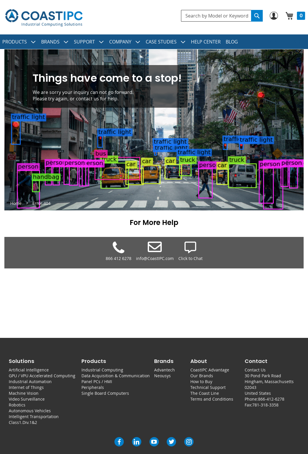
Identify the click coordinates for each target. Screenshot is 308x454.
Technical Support (208, 387)
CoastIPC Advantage (209, 370)
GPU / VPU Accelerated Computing (42, 375)
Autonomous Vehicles (30, 410)
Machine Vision (24, 393)
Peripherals (92, 387)
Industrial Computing (102, 370)
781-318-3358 (265, 405)
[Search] (257, 16)
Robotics (17, 405)
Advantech (164, 370)
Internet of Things (26, 387)
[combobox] (222, 16)
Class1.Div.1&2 (23, 422)
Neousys (162, 375)
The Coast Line (204, 393)
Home (16, 203)
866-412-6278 (271, 399)
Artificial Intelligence (29, 370)
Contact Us (255, 370)
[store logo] (44, 18)
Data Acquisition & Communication (115, 375)
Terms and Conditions (211, 399)
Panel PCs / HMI (96, 381)
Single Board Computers (105, 393)
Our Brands (201, 375)
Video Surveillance (27, 399)
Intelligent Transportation (34, 416)
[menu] (154, 41)
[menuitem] (19, 41)
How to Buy (201, 381)
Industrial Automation (30, 381)
